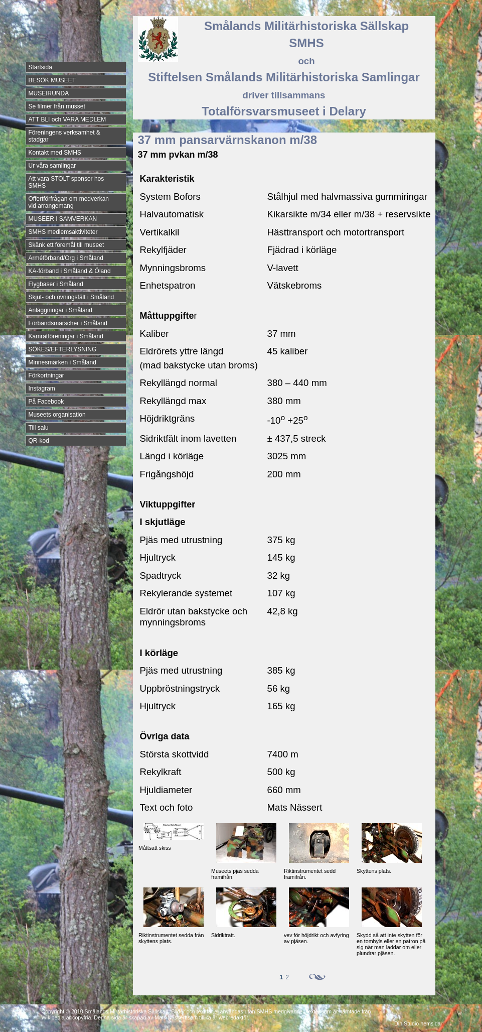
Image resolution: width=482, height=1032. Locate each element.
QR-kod (39, 440)
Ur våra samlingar (52, 165)
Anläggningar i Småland (60, 310)
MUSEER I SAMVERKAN (63, 218)
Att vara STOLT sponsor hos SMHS (66, 182)
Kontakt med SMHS (55, 152)
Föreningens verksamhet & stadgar (64, 136)
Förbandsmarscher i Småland (68, 323)
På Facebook (46, 401)
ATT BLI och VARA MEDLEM (67, 119)
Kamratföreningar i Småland (66, 336)
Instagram (42, 388)
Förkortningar (46, 375)
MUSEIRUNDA (49, 93)
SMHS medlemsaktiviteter (63, 231)
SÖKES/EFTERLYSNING (63, 349)
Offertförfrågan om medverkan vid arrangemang (69, 202)
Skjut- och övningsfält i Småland (71, 297)
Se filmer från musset (57, 106)
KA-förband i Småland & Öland (70, 271)
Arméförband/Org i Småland (66, 258)
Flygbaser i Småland (56, 284)
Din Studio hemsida (417, 1023)
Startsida (40, 67)
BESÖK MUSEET (52, 80)
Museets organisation (57, 414)
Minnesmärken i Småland (62, 362)
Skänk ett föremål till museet (66, 244)
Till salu (39, 427)
